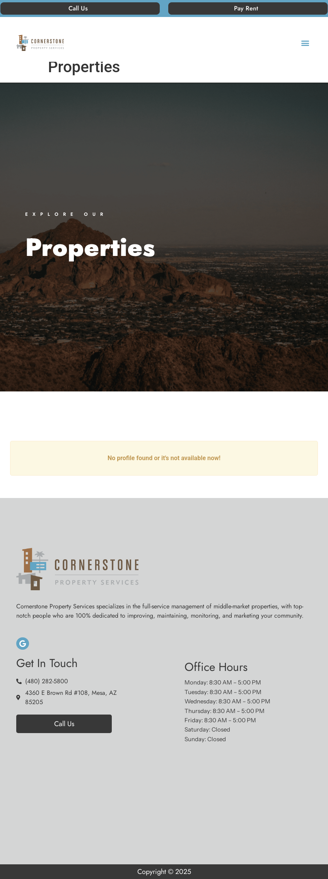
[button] (305, 43)
